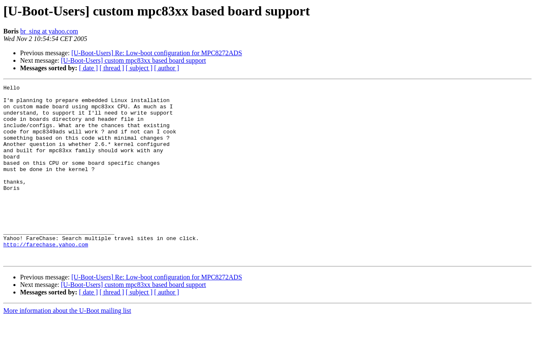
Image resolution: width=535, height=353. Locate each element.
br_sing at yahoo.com (49, 31)
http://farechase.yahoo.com (45, 277)
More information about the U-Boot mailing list (67, 345)
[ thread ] (111, 68)
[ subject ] (139, 68)
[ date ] (88, 68)
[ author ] (166, 68)
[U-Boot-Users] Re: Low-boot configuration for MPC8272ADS (156, 52)
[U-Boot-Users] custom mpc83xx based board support (133, 60)
